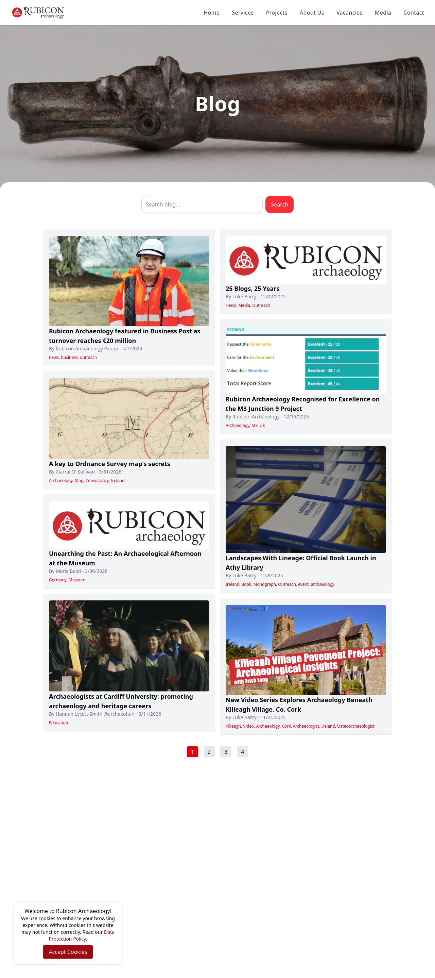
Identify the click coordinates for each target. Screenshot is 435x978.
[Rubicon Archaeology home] (38, 12)
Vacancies (349, 12)
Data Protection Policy (82, 935)
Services (243, 12)
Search (279, 204)
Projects (277, 12)
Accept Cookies (68, 952)
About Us (312, 12)
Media (383, 12)
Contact (413, 12)
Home (212, 12)
